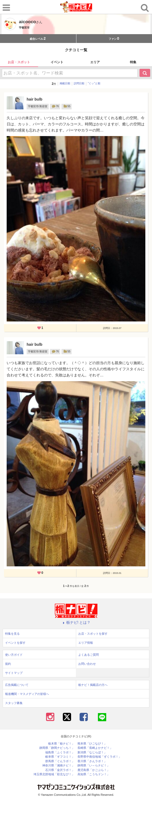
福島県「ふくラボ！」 (60, 752)
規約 (8, 663)
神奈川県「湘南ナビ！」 (58, 765)
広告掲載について (16, 684)
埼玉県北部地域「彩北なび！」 (54, 774)
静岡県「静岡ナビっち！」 (57, 747)
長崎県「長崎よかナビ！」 (95, 747)
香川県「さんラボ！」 (92, 761)
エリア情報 (85, 642)
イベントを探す (15, 642)
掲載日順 (65, 83)
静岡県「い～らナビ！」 (93, 765)
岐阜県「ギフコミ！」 (60, 756)
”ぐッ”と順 (94, 83)
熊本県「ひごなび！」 (92, 743)
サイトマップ (14, 672)
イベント (57, 62)
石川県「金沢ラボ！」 (60, 770)
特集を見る (12, 633)
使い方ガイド (14, 654)
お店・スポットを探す (93, 633)
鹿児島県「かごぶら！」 (93, 770)
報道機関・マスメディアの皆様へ (27, 693)
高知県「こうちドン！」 (93, 774)
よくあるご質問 (88, 654)
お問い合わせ (87, 663)
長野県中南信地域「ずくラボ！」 (99, 756)
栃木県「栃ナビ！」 (61, 743)
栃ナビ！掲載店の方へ (93, 684)
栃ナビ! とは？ (76, 622)
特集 (133, 62)
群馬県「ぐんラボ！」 (60, 761)
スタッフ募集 (14, 703)
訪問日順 (79, 83)
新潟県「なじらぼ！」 (92, 752)
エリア (95, 62)
